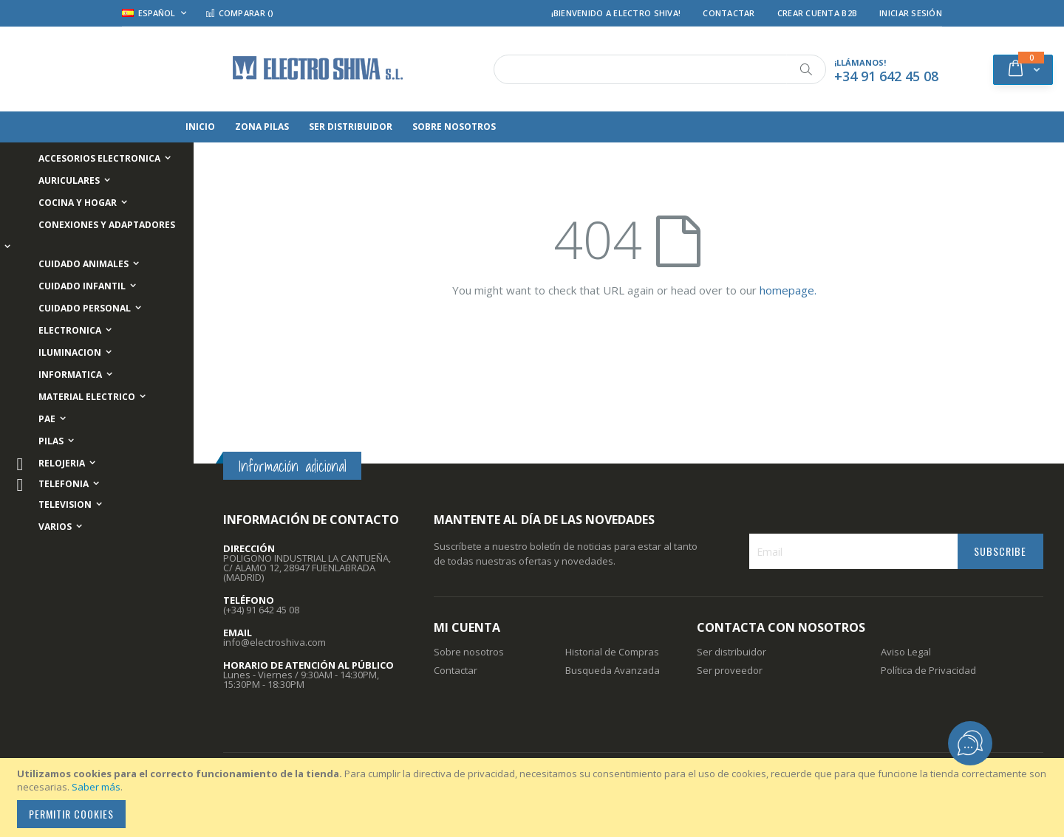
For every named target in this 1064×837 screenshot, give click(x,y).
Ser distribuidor (731, 651)
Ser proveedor (730, 670)
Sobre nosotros (469, 651)
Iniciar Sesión (910, 12)
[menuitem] (246, 126)
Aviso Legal (906, 651)
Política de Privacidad (928, 670)
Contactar (728, 12)
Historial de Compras (612, 651)
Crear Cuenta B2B (817, 12)
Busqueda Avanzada (612, 670)
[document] (534, 797)
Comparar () (239, 12)
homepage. (788, 290)
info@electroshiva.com (274, 642)
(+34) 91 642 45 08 (261, 609)
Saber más (96, 786)
